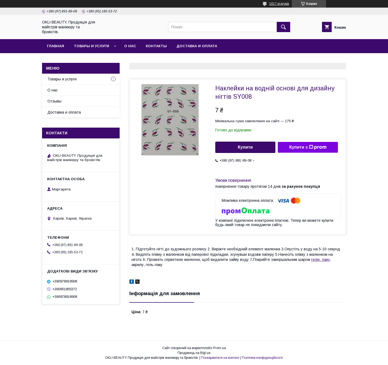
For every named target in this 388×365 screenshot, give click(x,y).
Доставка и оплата (196, 46)
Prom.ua (219, 348)
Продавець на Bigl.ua (194, 353)
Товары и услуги (91, 46)
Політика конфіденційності (262, 358)
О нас (130, 46)
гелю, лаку (320, 259)
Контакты (156, 46)
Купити (245, 147)
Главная (55, 46)
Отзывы (54, 101)
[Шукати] (283, 27)
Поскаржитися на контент (220, 358)
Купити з (307, 147)
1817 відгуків (279, 4)
